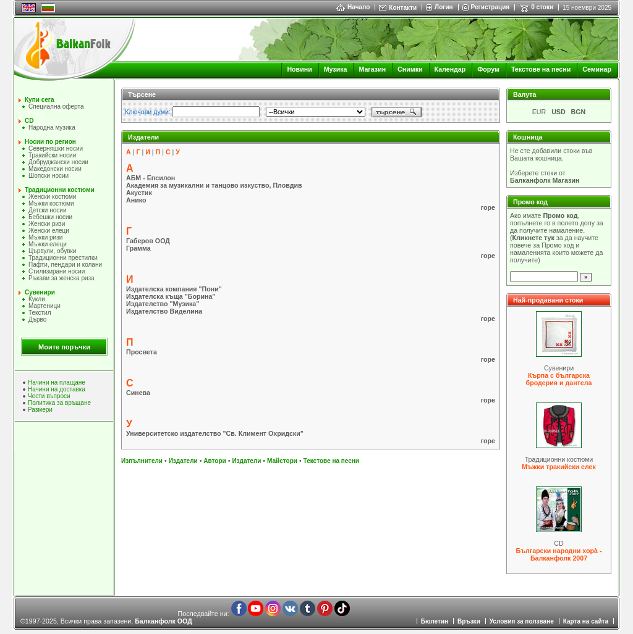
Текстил (39, 312)
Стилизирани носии (56, 271)
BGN (578, 111)
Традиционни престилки (63, 257)
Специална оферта (56, 106)
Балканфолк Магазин (544, 180)
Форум (488, 69)
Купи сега (39, 99)
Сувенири (40, 292)
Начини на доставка (56, 389)
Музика (335, 69)
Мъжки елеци (47, 244)
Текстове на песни (541, 69)
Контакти (403, 7)
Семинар (596, 69)
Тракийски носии (52, 155)
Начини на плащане (56, 382)
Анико (136, 200)
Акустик (139, 192)
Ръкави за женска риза (61, 278)
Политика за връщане (59, 402)
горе (488, 207)
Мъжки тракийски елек (559, 466)
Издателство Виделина (164, 311)
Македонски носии (55, 168)
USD (558, 111)
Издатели (183, 460)
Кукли (36, 299)
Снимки (409, 69)
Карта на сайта (585, 621)
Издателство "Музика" (162, 303)
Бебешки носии (50, 217)
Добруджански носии (58, 162)
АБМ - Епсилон (150, 177)
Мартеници (44, 305)
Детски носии (47, 210)
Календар (450, 69)
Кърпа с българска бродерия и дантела (559, 379)
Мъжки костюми (51, 203)
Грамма (138, 248)
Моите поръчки (64, 347)
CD (29, 120)
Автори (214, 460)
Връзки (468, 621)
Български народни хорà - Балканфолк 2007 (559, 554)
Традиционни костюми (60, 189)
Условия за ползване (522, 621)
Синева (138, 392)
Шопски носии (48, 175)
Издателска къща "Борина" (170, 296)
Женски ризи (46, 223)
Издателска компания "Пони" (174, 289)
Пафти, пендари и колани (65, 264)
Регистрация (490, 7)
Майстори (282, 460)
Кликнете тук (533, 237)
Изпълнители (142, 460)
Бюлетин (434, 621)
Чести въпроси (49, 396)
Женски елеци (48, 230)
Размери (40, 409)
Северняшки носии (55, 148)
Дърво (37, 319)
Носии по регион (50, 141)
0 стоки (542, 7)
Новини (299, 69)
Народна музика (51, 127)
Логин (443, 7)
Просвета (141, 352)
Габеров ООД (148, 240)
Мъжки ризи (45, 237)
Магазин (372, 69)
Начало (353, 7)
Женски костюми (52, 196)
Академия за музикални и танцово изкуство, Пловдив (214, 185)
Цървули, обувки (52, 251)
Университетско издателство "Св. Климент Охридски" (215, 433)
